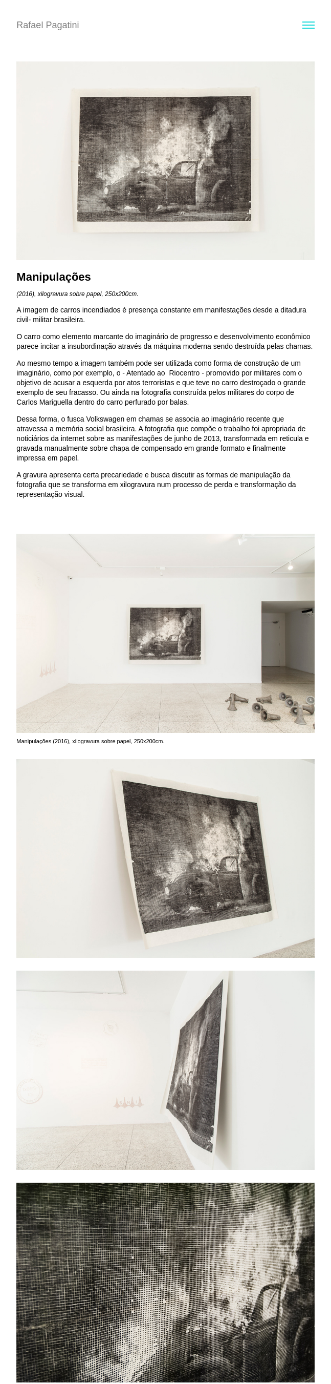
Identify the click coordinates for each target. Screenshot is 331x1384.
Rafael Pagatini (47, 25)
